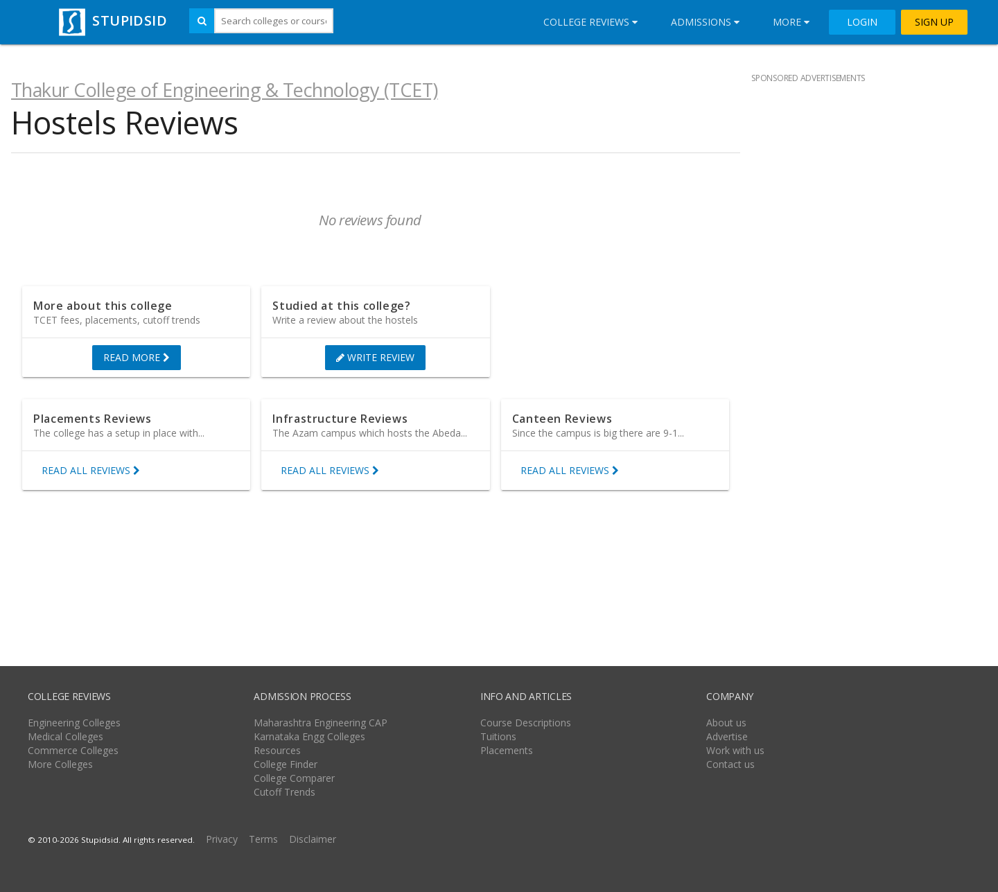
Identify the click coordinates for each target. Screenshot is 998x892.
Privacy (222, 839)
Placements (506, 750)
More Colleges (60, 764)
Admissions (705, 21)
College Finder (285, 764)
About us (726, 722)
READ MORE (136, 357)
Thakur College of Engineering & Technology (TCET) (224, 90)
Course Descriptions (525, 722)
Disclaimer (312, 839)
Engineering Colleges (74, 722)
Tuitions (498, 736)
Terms (263, 839)
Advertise (727, 736)
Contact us (730, 764)
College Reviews (590, 21)
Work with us (735, 750)
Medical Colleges (65, 736)
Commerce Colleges (73, 750)
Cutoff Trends (284, 791)
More (791, 21)
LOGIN (862, 22)
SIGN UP (934, 22)
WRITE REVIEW (375, 357)
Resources (277, 750)
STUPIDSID (111, 20)
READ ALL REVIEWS (90, 470)
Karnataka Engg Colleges (309, 736)
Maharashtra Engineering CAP (320, 722)
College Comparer (294, 778)
